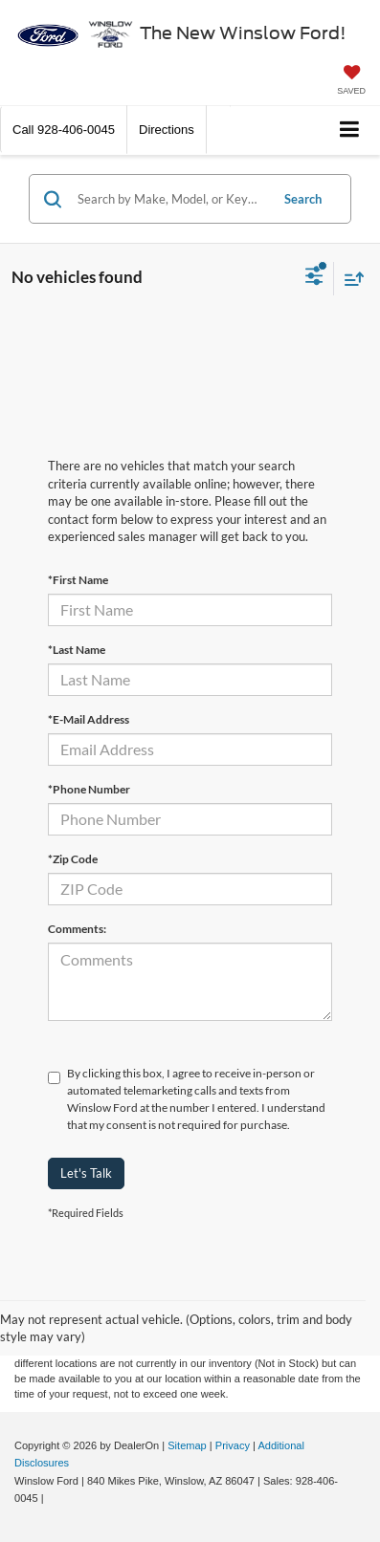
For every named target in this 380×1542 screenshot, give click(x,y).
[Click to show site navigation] (350, 130)
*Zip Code (73, 859)
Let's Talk (86, 1173)
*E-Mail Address (88, 719)
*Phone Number (89, 789)
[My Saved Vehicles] (351, 82)
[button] (63, 129)
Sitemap (187, 1445)
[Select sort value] (349, 278)
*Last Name (76, 649)
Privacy (232, 1445)
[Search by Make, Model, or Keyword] (170, 199)
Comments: (77, 929)
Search (303, 198)
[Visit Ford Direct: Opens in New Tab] (52, 1498)
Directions (166, 129)
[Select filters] (314, 278)
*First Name (78, 580)
